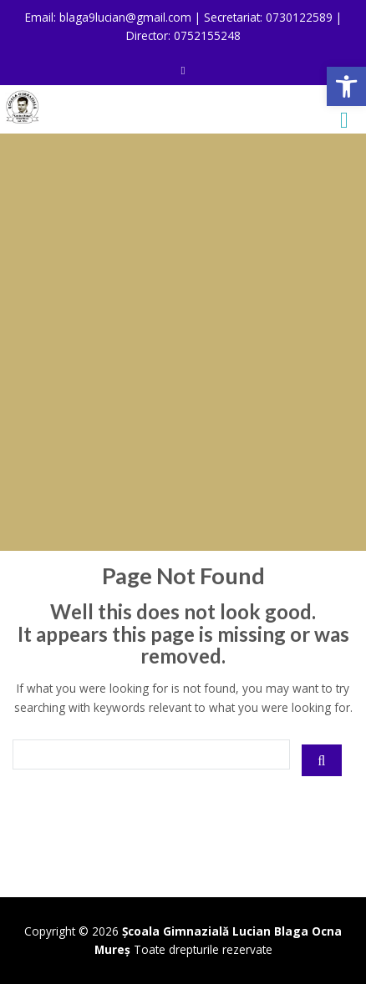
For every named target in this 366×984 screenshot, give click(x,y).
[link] (346, 86)
